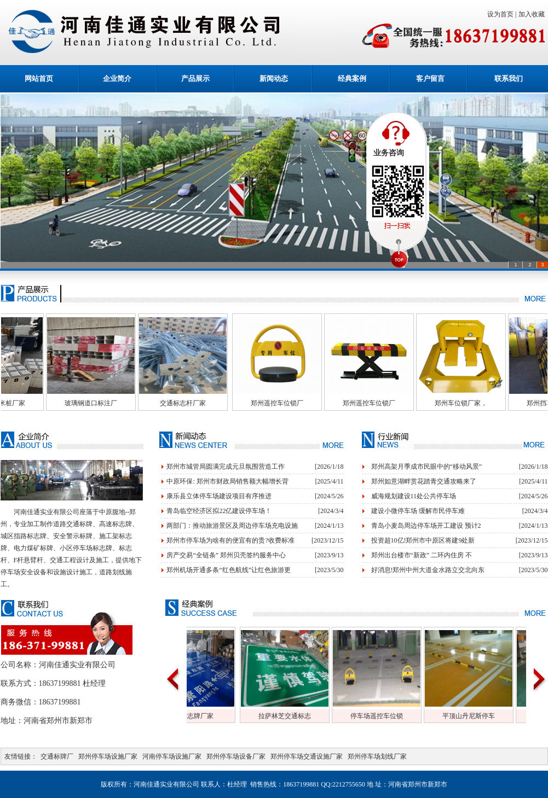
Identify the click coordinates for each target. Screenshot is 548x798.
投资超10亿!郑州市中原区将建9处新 (423, 540)
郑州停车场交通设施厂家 (306, 756)
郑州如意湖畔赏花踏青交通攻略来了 (423, 481)
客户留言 (430, 78)
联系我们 (508, 78)
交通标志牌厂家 (269, 716)
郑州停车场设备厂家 (236, 756)
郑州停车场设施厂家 (108, 756)
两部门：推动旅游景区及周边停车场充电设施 (232, 525)
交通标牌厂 (57, 756)
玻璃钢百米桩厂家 (80, 403)
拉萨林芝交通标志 (363, 716)
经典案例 (352, 78)
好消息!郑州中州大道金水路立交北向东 (428, 570)
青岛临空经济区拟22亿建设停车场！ (219, 511)
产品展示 (195, 78)
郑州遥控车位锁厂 (358, 403)
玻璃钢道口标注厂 (172, 403)
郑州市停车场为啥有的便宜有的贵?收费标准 (230, 540)
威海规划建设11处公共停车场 (414, 496)
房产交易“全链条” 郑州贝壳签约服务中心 (226, 555)
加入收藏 (533, 14)
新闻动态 (273, 78)
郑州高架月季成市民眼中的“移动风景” (426, 466)
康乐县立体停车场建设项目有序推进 (219, 496)
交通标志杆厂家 (264, 403)
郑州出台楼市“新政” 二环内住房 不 (421, 555)
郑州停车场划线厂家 (377, 756)
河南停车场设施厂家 (172, 756)
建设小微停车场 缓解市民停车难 (418, 511)
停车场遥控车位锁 (455, 716)
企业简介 (117, 78)
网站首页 (39, 78)
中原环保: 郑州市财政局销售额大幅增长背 (227, 481)
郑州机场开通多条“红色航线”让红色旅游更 (228, 570)
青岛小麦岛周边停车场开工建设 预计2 (426, 525)
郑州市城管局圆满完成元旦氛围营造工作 (225, 466)
